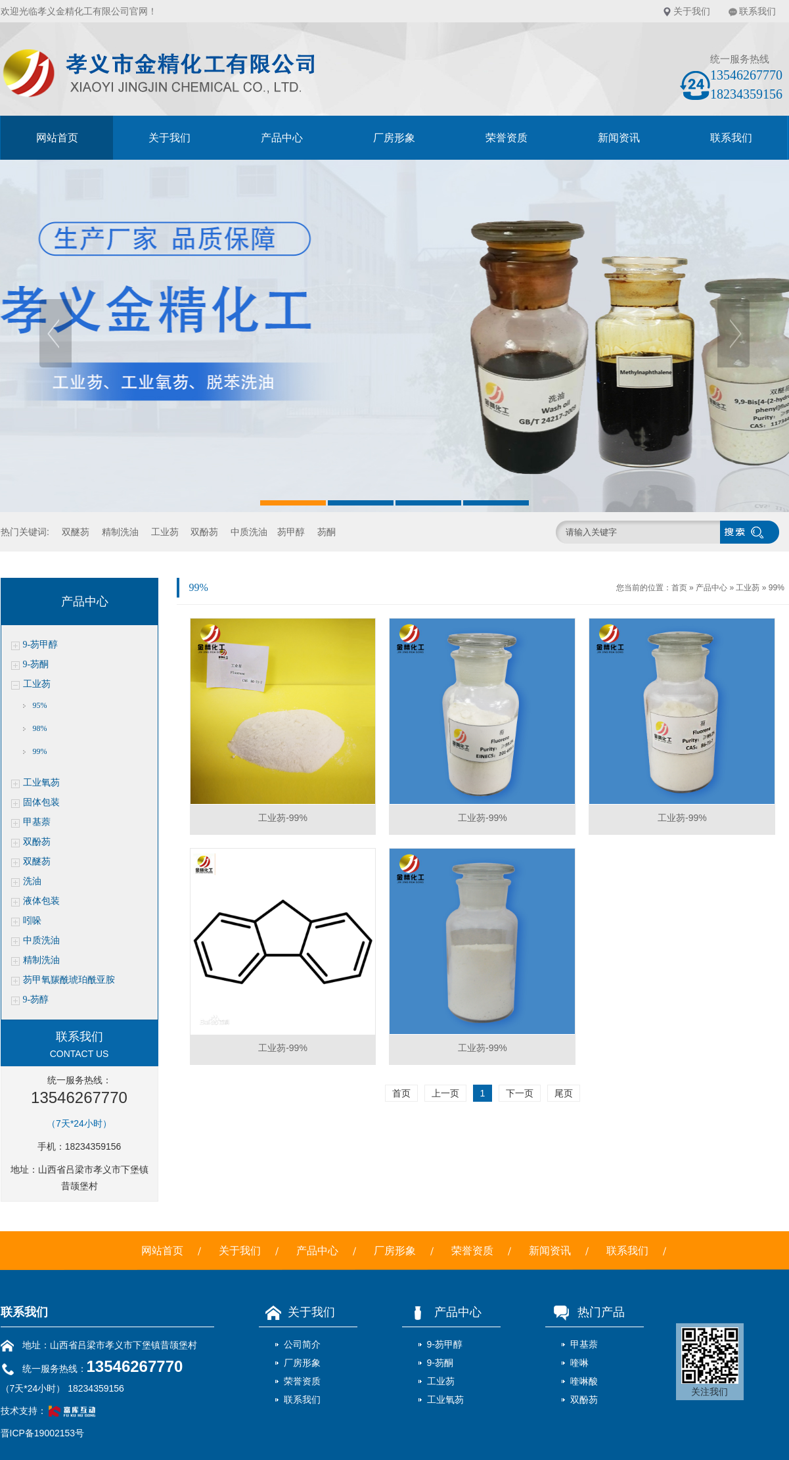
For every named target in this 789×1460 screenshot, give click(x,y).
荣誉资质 (506, 137)
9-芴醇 (36, 999)
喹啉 (579, 1362)
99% (40, 751)
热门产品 (585, 1312)
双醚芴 (75, 532)
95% (40, 705)
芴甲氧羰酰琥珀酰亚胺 (69, 980)
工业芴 (165, 532)
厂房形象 (394, 137)
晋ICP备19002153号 (43, 1433)
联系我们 (757, 11)
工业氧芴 (41, 783)
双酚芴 (204, 532)
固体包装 (41, 802)
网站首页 (57, 137)
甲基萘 (37, 822)
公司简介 (302, 1344)
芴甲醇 (291, 532)
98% (40, 728)
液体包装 (41, 901)
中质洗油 (249, 532)
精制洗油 (120, 532)
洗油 (32, 881)
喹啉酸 (584, 1381)
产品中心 (282, 137)
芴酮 (326, 532)
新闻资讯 (619, 137)
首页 (679, 587)
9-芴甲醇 (40, 644)
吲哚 (32, 921)
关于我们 (691, 11)
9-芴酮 (36, 664)
